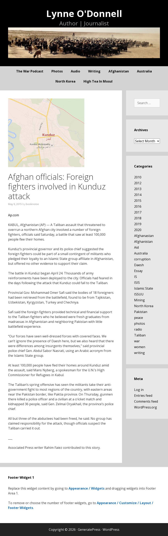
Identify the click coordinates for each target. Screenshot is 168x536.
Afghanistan (119, 71)
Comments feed (146, 401)
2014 (137, 195)
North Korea (65, 81)
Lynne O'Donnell (84, 13)
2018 (137, 218)
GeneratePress (89, 529)
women (139, 347)
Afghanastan (144, 235)
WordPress (111, 529)
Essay (138, 271)
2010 (137, 177)
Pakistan (140, 312)
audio (75, 71)
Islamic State (143, 288)
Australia (144, 71)
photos (57, 71)
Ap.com (13, 215)
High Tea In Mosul (98, 81)
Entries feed (143, 395)
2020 (137, 230)
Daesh (139, 265)
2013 (137, 189)
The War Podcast (29, 71)
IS (135, 276)
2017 (137, 212)
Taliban (140, 335)
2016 (137, 206)
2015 (137, 200)
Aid (136, 247)
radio (138, 329)
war (137, 341)
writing (94, 71)
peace (138, 317)
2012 (137, 183)
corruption (142, 259)
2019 (137, 224)
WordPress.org (145, 407)
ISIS (137, 282)
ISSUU (139, 294)
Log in (139, 389)
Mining (139, 300)
